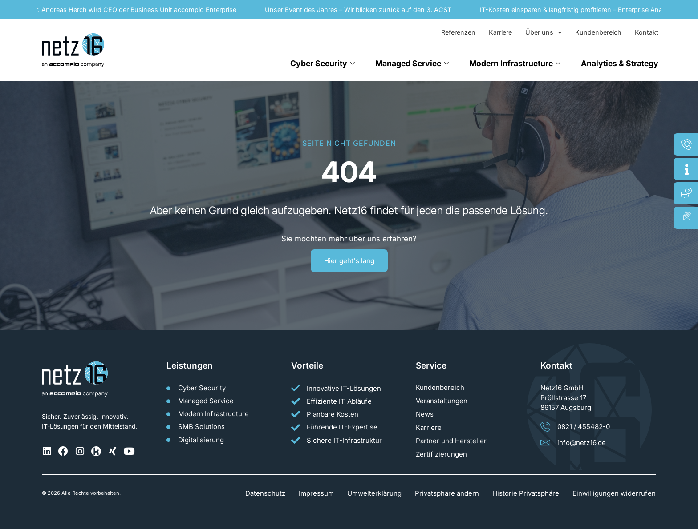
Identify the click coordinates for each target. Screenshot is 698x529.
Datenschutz (265, 493)
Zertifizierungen (441, 454)
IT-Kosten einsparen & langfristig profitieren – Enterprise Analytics (581, 9)
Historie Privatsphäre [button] (525, 493)
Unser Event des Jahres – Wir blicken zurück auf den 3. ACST (360, 9)
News (425, 414)
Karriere (500, 32)
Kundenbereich (598, 32)
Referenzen (458, 32)
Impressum (316, 493)
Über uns (543, 32)
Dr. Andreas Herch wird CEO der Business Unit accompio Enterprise (136, 9)
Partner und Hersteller (451, 441)
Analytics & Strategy (619, 63)
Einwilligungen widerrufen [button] (614, 493)
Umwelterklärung (374, 493)
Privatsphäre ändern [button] (447, 493)
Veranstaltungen (441, 401)
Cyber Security (322, 63)
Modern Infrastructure (514, 63)
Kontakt (646, 32)
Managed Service (412, 63)
